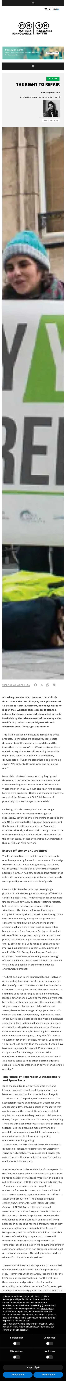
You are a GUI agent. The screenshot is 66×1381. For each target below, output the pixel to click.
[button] (61, 1297)
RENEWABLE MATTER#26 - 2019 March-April (40, 97)
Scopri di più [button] (33, 1367)
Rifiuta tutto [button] (18, 1374)
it (54, 9)
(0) (47, 9)
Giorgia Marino (52, 92)
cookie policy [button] (47, 1308)
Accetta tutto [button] (48, 1374)
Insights (52, 79)
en (57, 9)
